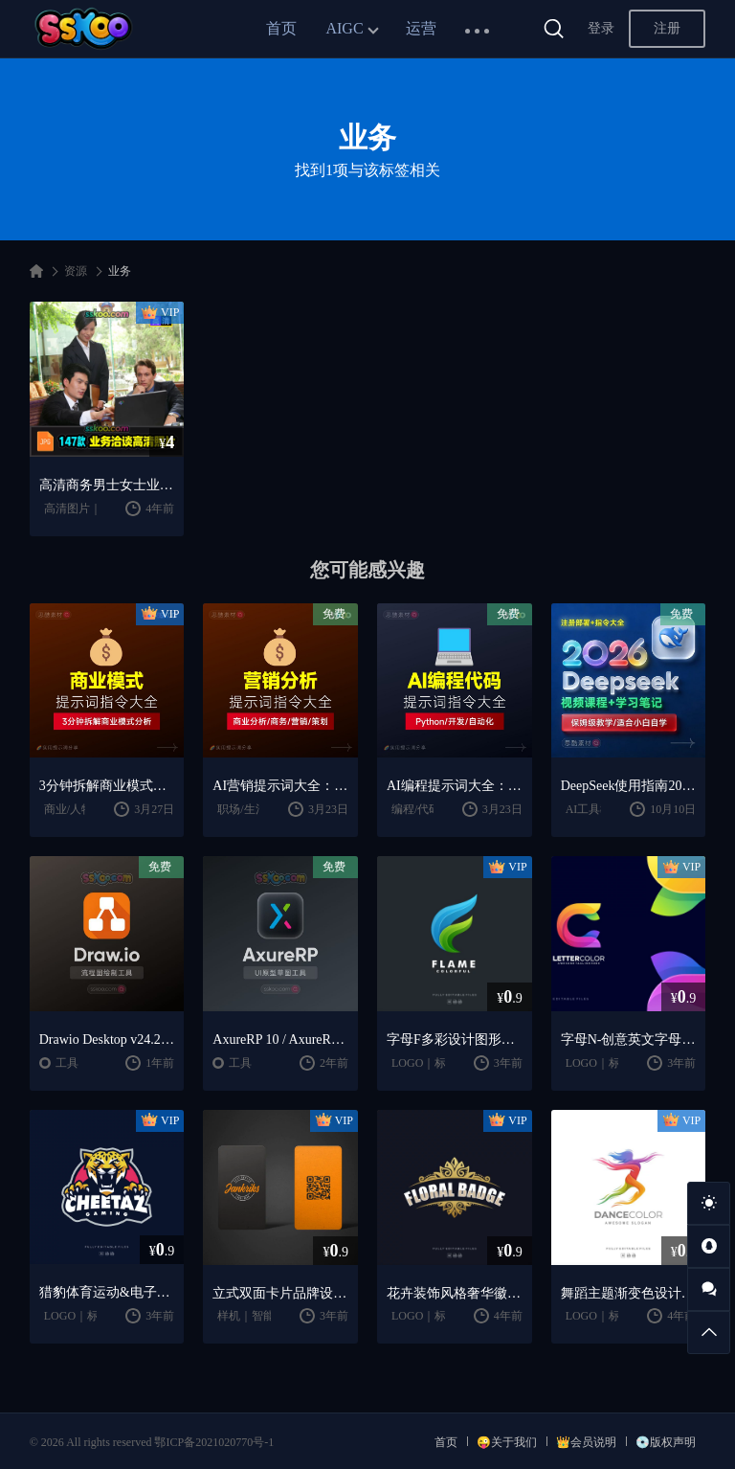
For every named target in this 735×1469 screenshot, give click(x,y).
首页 (281, 28)
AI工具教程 (595, 809)
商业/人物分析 (80, 809)
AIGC (344, 28)
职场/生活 (241, 809)
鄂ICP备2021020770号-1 (214, 1442)
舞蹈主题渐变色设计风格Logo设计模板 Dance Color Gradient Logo (629, 1293)
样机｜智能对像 (257, 1315)
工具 (67, 1063)
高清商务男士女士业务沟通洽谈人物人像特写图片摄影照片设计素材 (107, 485)
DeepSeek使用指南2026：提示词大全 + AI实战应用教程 (629, 786)
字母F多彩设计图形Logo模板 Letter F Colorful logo (455, 1039)
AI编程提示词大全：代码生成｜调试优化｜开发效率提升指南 (455, 786)
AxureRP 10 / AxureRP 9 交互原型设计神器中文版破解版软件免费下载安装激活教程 (280, 1039)
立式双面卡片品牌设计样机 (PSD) (280, 1293)
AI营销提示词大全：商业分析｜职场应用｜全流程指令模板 (280, 786)
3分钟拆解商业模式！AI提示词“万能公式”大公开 (107, 786)
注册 (667, 28)
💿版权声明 (665, 1442)
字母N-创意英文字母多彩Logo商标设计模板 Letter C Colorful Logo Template (629, 1039)
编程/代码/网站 (429, 809)
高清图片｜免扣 (84, 508)
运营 (421, 28)
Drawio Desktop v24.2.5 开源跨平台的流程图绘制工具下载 (107, 1039)
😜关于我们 (507, 1442)
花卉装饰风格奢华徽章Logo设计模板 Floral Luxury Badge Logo (455, 1293)
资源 (75, 271)
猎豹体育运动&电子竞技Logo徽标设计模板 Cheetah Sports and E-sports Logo (107, 1292)
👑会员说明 (586, 1442)
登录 (601, 28)
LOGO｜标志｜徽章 (441, 1063)
